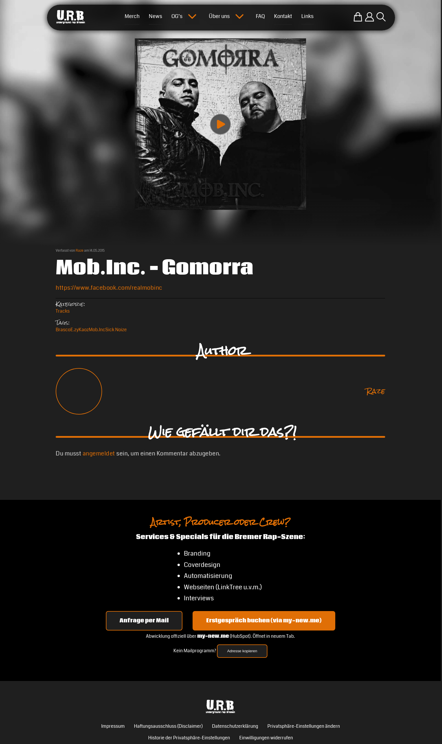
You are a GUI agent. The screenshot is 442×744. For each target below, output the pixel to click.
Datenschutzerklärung (235, 726)
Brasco (63, 329)
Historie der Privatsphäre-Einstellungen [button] (189, 737)
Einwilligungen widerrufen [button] (266, 737)
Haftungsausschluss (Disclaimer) (168, 726)
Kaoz (84, 329)
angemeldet (99, 453)
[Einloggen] (369, 16)
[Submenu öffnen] (192, 16)
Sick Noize (116, 329)
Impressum (113, 726)
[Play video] (220, 124)
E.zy (74, 329)
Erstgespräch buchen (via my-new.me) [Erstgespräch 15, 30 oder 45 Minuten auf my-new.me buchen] (264, 620)
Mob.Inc (97, 329)
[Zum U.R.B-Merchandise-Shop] (358, 16)
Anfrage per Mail (144, 620)
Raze (80, 250)
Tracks (63, 311)
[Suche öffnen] (381, 16)
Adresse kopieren (242, 651)
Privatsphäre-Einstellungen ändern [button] (303, 726)
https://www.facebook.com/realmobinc (109, 288)
